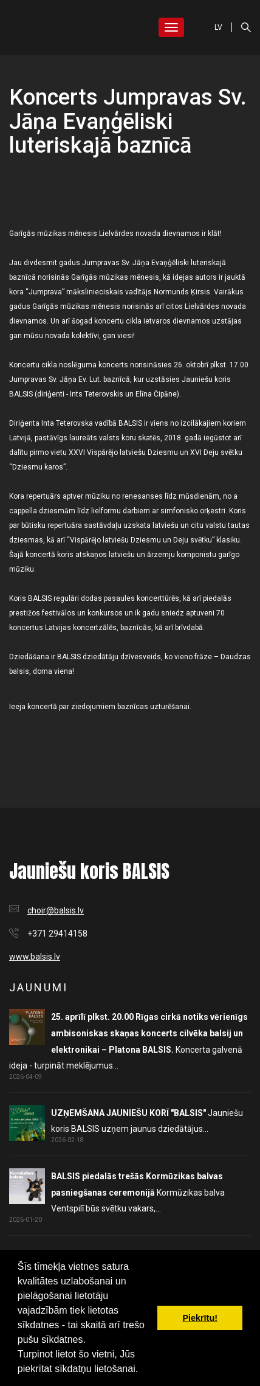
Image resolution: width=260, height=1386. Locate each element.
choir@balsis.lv (55, 910)
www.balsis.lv (34, 957)
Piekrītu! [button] (199, 1318)
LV (218, 27)
